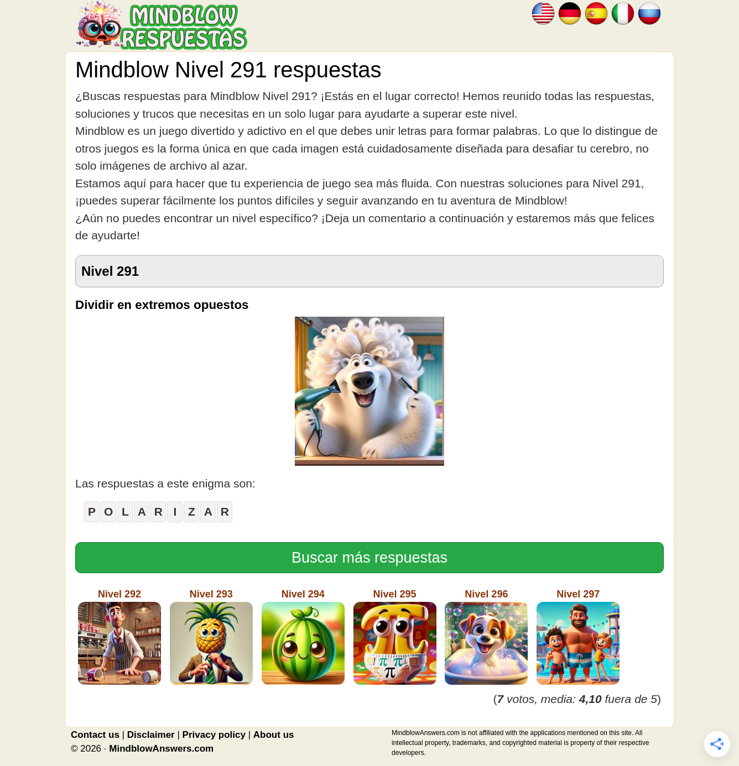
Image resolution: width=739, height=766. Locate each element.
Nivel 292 (119, 637)
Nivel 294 (303, 637)
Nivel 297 (578, 637)
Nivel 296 (486, 637)
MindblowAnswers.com (161, 748)
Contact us (95, 735)
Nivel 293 (211, 637)
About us (273, 735)
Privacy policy (214, 735)
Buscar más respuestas (369, 557)
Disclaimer (151, 735)
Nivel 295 (394, 637)
